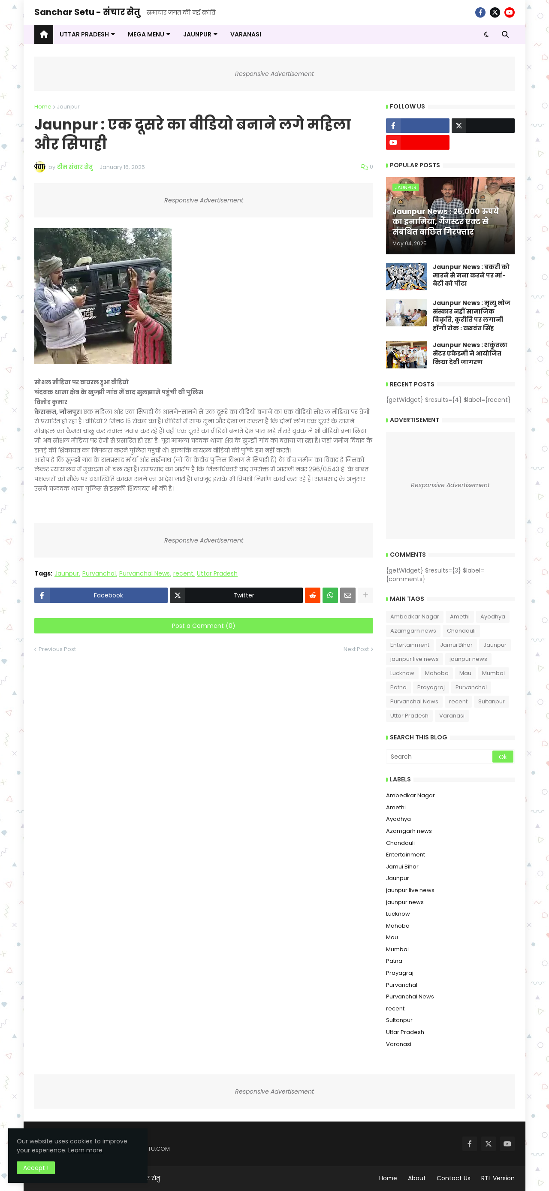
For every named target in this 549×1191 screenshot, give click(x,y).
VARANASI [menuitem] (245, 34)
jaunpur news (468, 659)
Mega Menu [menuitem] (146, 34)
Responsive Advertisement (274, 73)
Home (42, 107)
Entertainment (409, 645)
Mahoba (437, 673)
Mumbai (493, 673)
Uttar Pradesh (217, 573)
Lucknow (402, 673)
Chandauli (461, 631)
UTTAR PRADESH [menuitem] (84, 34)
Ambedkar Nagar (414, 616)
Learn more (86, 1150)
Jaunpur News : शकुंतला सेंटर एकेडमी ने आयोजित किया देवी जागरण (470, 353)
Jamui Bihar (456, 645)
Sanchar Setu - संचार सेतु (87, 12)
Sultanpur (491, 701)
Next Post (356, 649)
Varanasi (452, 716)
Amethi (460, 616)
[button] (486, 34)
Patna (398, 687)
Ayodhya (492, 616)
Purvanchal (99, 573)
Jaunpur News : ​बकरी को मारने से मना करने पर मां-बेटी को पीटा (471, 275)
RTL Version (498, 1178)
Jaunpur (68, 107)
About (417, 1178)
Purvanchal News (144, 573)
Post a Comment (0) (203, 625)
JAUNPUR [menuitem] (197, 34)
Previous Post (57, 649)
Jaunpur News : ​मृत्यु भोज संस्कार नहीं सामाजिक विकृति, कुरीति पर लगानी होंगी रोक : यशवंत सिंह (471, 315)
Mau (465, 673)
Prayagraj (431, 687)
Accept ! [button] (36, 1167)
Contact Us (454, 1178)
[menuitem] (43, 34)
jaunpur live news (414, 659)
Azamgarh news (413, 631)
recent (183, 573)
